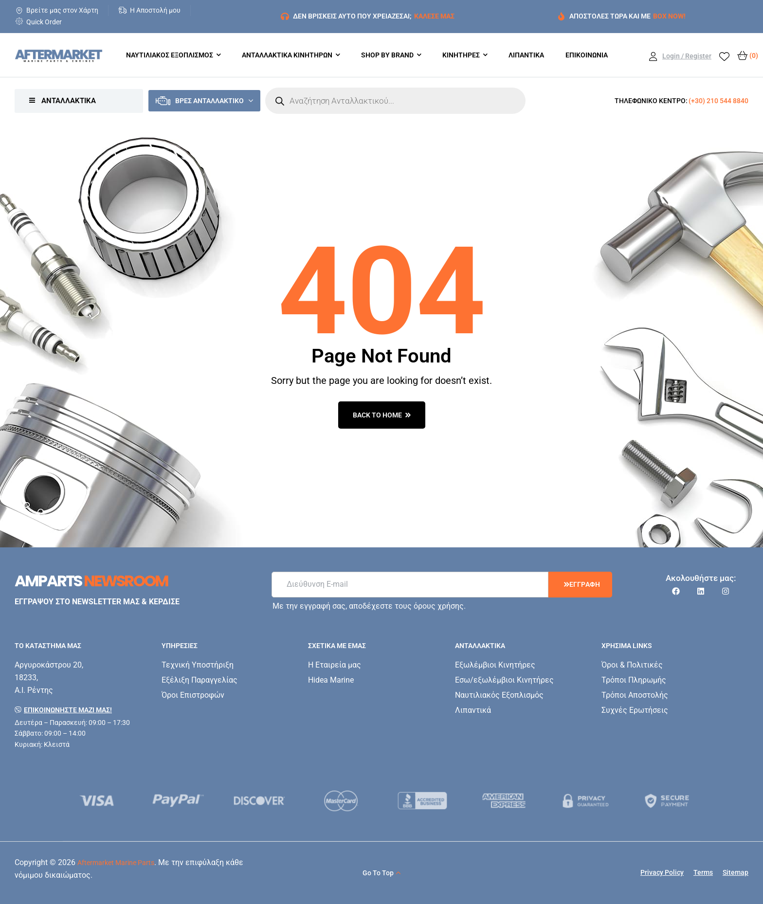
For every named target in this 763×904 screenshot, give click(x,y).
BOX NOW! (669, 16)
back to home (382, 415)
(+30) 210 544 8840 (718, 101)
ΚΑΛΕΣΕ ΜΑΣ (434, 16)
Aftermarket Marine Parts (115, 863)
